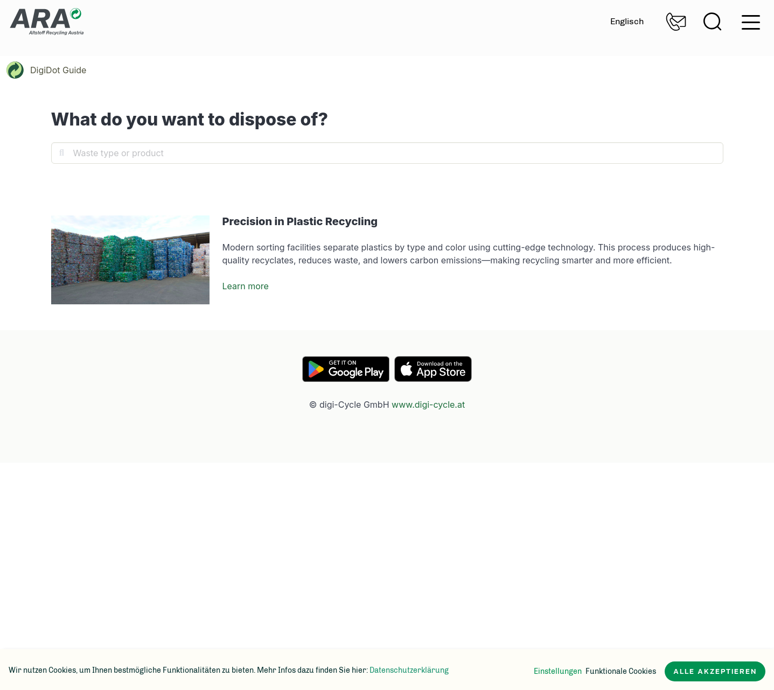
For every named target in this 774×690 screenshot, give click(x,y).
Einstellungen (558, 671)
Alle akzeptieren (715, 671)
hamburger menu (751, 22)
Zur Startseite (47, 21)
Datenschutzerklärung (409, 670)
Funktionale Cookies (620, 671)
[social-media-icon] (72, 605)
